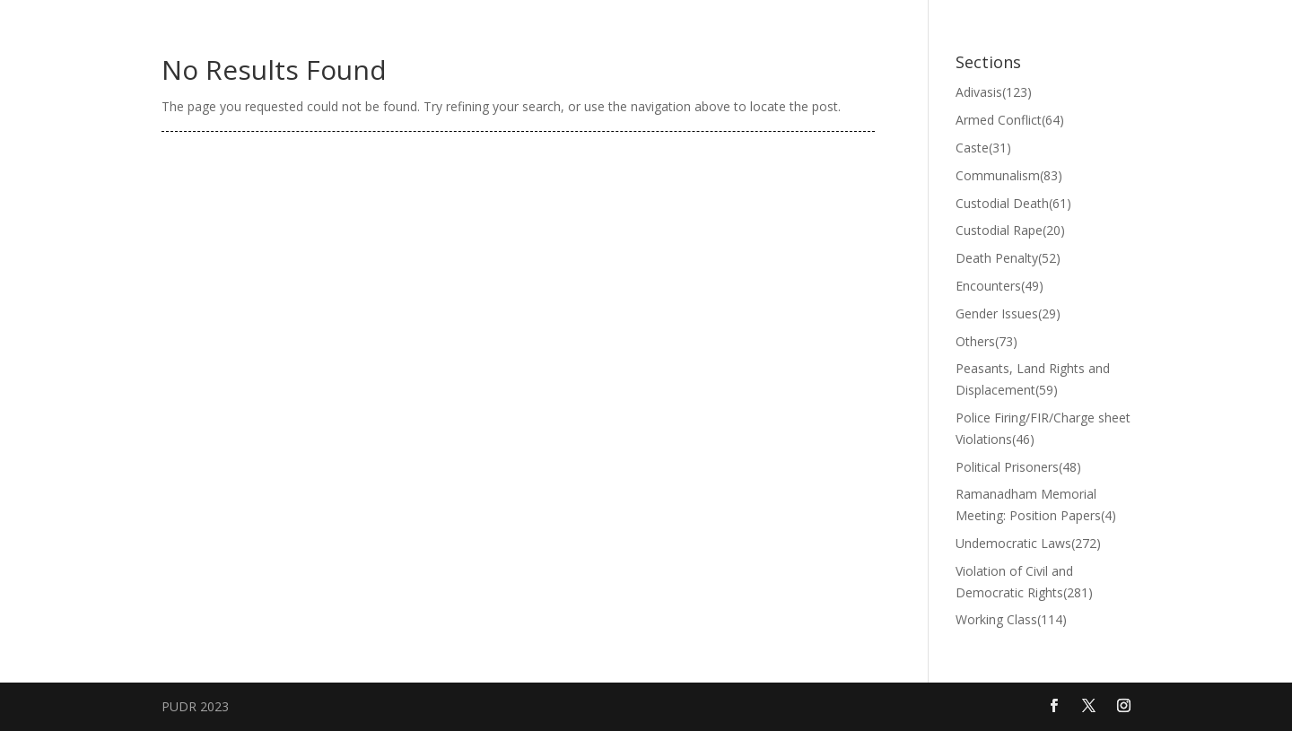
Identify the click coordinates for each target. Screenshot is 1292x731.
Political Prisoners (1018, 466)
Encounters (999, 285)
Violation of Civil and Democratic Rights (1024, 581)
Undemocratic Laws (1028, 543)
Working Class (1011, 619)
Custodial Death (1013, 203)
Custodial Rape (1010, 230)
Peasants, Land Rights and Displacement (1033, 379)
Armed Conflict (1010, 119)
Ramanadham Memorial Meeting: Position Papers (1036, 504)
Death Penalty (1008, 257)
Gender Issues (1008, 313)
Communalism (1009, 175)
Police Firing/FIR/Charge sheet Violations (1043, 428)
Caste (983, 147)
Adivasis (994, 91)
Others (986, 341)
